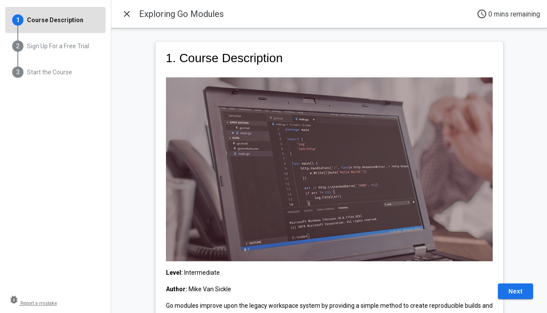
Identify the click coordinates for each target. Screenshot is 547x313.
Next (515, 291)
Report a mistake (33, 303)
